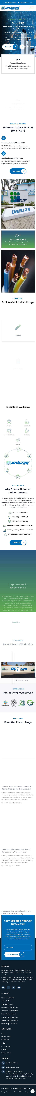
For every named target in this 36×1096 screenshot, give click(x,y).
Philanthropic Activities (9, 1024)
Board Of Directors (7, 998)
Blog (2, 1033)
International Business (8, 1014)
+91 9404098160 (10, 2)
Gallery (3, 1043)
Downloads (5, 1040)
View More (19, 542)
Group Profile (5, 1001)
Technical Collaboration (9, 1011)
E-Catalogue (5, 1046)
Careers (4, 1050)
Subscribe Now (15, 954)
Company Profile (7, 1004)
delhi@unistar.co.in (26, 2)
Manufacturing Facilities (9, 1007)
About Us (11, 46)
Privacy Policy (6, 1053)
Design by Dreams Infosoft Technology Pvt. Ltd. (17, 1092)
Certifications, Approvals (9, 1017)
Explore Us (19, 171)
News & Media (6, 1036)
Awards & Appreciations (9, 1020)
